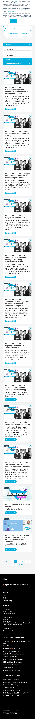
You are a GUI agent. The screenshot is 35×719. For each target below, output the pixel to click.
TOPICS (7, 60)
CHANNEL (8, 45)
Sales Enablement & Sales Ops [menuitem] (13, 659)
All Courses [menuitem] (6, 646)
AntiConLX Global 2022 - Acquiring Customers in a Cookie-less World (14, 346)
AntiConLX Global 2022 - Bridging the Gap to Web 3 (15, 217)
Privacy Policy (10, 11)
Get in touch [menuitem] (6, 592)
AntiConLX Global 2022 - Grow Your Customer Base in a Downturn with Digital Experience (17, 464)
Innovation (8, 55)
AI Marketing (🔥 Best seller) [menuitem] (12, 648)
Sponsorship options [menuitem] (9, 631)
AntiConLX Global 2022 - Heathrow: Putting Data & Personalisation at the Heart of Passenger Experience (17, 91)
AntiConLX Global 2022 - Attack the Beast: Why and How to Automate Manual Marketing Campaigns (17, 538)
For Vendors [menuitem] (7, 629)
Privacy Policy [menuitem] (7, 601)
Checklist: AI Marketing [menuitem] (10, 685)
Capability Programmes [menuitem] (10, 613)
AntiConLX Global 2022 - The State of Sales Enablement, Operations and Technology (16, 388)
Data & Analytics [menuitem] (8, 667)
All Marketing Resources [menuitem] (11, 696)
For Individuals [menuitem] (7, 618)
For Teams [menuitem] (6, 610)
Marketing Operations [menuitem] (10, 657)
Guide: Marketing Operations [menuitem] (12, 690)
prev (7, 561)
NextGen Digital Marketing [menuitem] (11, 651)
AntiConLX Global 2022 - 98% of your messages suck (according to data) (17, 134)
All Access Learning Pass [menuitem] (11, 670)
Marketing (8, 49)
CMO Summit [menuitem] (7, 621)
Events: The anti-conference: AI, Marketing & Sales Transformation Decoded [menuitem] (16, 623)
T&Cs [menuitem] (4, 595)
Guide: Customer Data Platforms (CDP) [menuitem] (15, 693)
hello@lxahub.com (10, 586)
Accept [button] (13, 21)
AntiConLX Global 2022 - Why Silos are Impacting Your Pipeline (17, 423)
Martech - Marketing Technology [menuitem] (13, 654)
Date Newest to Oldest (18, 33)
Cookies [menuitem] (5, 598)
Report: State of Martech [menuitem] (11, 679)
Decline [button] (21, 21)
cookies (15, 1)
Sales (7, 52)
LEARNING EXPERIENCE (13, 63)
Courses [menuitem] (5, 620)
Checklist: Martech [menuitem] (9, 687)
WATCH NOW (10, 400)
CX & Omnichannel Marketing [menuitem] (12, 662)
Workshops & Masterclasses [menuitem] (11, 612)
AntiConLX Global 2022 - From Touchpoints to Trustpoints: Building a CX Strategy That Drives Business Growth (16, 259)
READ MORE (10, 109)
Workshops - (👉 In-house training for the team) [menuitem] (16, 642)
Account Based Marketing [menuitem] (11, 665)
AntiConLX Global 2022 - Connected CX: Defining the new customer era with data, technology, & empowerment (17, 303)
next (21, 565)
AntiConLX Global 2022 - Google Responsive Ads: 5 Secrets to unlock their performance (17, 175)
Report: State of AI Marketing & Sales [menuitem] (15, 682)
